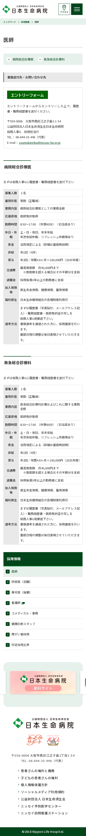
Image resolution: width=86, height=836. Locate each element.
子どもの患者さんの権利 (39, 777)
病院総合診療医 (23, 59)
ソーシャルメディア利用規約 (42, 792)
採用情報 (25, 21)
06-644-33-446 (25, 137)
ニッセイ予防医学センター (41, 806)
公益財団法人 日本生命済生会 (43, 799)
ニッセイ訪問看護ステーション (44, 813)
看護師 (15, 602)
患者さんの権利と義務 (38, 770)
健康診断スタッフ (23, 624)
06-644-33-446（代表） (47, 760)
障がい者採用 (20, 634)
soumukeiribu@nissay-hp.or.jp (40, 142)
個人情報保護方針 (34, 784)
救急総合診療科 (54, 59)
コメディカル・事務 (24, 613)
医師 (14, 571)
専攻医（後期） (21, 592)
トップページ (9, 21)
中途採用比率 (20, 645)
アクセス (64, 12)
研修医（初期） (21, 581)
